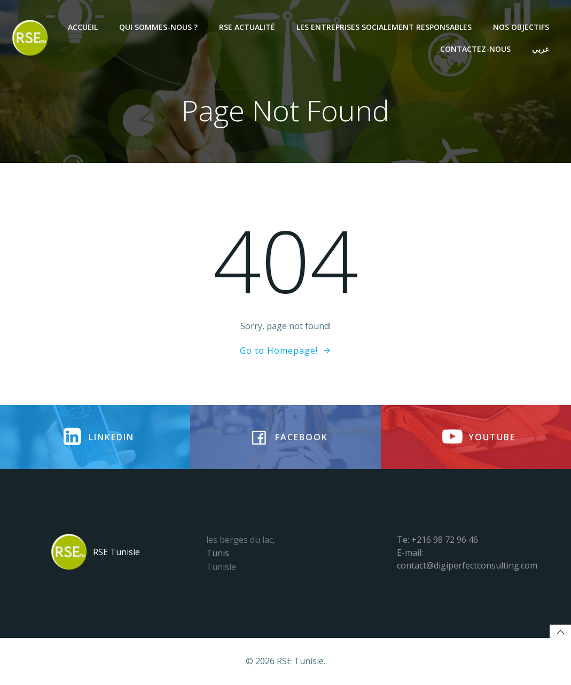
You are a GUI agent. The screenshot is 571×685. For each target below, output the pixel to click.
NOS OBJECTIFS (521, 27)
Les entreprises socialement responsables (384, 27)
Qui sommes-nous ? (158, 27)
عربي (540, 49)
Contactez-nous (475, 49)
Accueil (83, 27)
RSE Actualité (247, 27)
